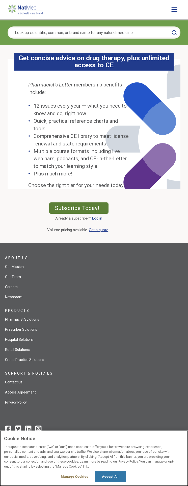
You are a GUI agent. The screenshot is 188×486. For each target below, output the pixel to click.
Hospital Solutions (19, 340)
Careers (11, 287)
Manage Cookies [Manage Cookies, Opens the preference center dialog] (74, 476)
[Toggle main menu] (174, 10)
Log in (97, 218)
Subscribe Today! (82, 207)
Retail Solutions (17, 350)
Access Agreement (20, 392)
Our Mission (14, 267)
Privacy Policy (16, 402)
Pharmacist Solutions (22, 319)
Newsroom (13, 297)
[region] (94, 458)
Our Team (13, 277)
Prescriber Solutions (21, 329)
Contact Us (13, 382)
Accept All (110, 476)
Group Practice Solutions (24, 360)
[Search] (174, 32)
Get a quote (99, 230)
